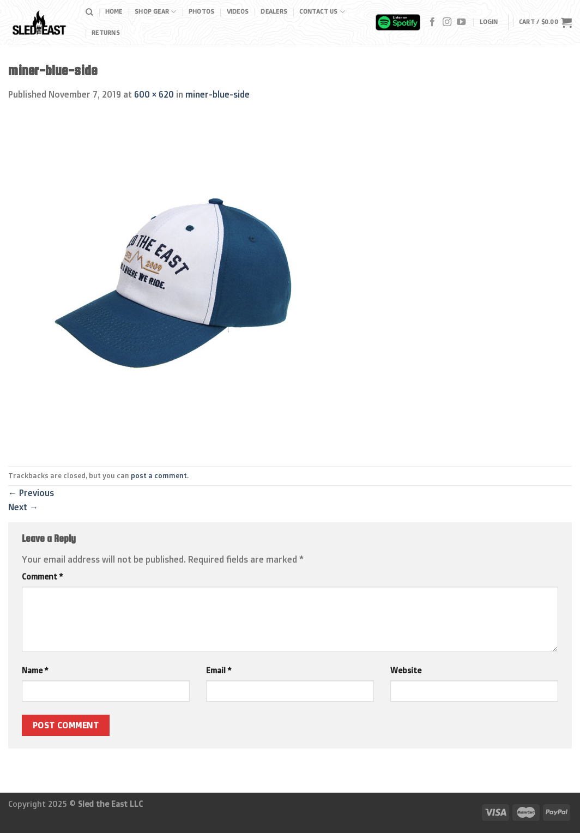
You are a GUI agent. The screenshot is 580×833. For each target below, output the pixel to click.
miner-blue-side (217, 94)
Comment (42, 577)
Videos (238, 11)
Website (405, 670)
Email (218, 670)
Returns (106, 33)
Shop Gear (155, 12)
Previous (31, 492)
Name (35, 670)
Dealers (274, 11)
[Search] (89, 12)
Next (23, 507)
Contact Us (322, 12)
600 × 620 (154, 94)
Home (114, 11)
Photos (201, 11)
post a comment (159, 475)
